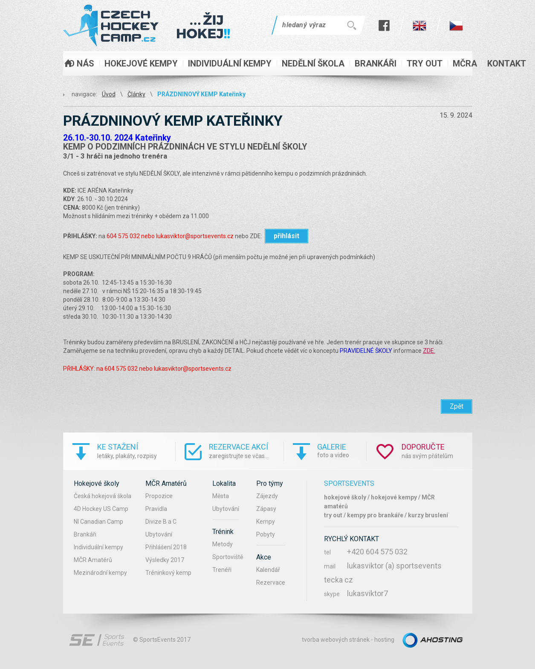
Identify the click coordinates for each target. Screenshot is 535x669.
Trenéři (221, 569)
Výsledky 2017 (164, 560)
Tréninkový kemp (168, 572)
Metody (222, 544)
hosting (384, 639)
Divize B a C (160, 521)
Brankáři (85, 534)
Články (136, 94)
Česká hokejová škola (102, 496)
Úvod (109, 94)
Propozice (159, 496)
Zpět (456, 406)
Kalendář (268, 569)
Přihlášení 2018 (166, 547)
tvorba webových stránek (336, 639)
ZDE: (429, 350)
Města (220, 496)
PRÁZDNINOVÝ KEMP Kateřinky (201, 94)
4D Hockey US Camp (101, 508)
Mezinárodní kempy (100, 572)
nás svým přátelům (437, 450)
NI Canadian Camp (98, 521)
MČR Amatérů (93, 560)
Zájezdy (267, 496)
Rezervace (270, 582)
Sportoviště (227, 557)
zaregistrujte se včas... (246, 450)
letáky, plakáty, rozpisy (136, 450)
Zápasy (266, 508)
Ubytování (158, 534)
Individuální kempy (98, 547)
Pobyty (265, 534)
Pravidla (156, 508)
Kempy (265, 521)
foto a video (341, 450)
